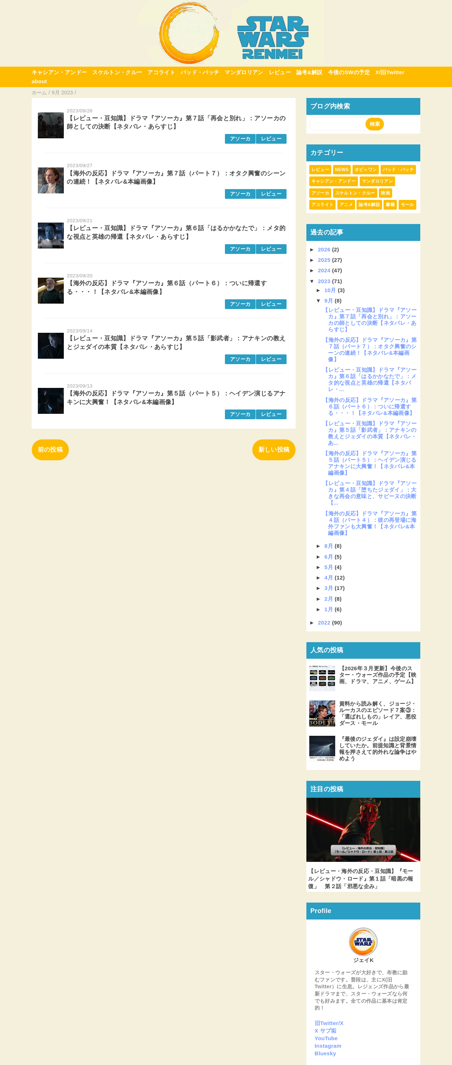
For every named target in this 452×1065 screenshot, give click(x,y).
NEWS (342, 169)
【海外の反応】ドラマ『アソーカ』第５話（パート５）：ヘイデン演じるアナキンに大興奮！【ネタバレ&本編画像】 (370, 463)
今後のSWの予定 (349, 72)
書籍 (390, 204)
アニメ (346, 204)
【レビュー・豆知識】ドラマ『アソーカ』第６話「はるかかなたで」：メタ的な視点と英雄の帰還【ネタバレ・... (370, 379)
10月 (331, 290)
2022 (325, 622)
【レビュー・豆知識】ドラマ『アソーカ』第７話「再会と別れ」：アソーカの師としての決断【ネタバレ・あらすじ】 (370, 319)
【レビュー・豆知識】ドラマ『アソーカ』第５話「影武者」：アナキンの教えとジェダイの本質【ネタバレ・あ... (370, 433)
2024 (325, 270)
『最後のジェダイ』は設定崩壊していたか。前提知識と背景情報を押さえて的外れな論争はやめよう (378, 748)
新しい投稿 (274, 449)
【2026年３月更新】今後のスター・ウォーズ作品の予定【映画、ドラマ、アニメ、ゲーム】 (378, 674)
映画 (385, 193)
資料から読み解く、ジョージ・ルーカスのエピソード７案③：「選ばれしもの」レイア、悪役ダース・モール (378, 713)
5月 (329, 567)
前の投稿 (50, 449)
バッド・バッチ (200, 72)
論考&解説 (309, 72)
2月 (329, 599)
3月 (329, 588)
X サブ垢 (326, 1031)
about (39, 81)
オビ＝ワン (366, 169)
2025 (325, 260)
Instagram (328, 1046)
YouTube (326, 1038)
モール (407, 204)
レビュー (280, 72)
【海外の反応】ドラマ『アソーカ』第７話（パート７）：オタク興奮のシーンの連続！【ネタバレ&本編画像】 (370, 349)
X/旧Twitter (390, 72)
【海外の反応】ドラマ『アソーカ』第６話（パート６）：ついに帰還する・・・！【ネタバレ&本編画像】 (370, 406)
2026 (325, 249)
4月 (329, 577)
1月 (329, 609)
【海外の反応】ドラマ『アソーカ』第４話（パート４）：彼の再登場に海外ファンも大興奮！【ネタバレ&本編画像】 (370, 523)
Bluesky (325, 1053)
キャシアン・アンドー (59, 72)
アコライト (161, 72)
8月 (329, 546)
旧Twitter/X (329, 1023)
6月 (329, 557)
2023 (325, 281)
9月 (329, 300)
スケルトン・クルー (117, 72)
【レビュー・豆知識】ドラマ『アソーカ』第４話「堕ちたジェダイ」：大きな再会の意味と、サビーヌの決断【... (370, 493)
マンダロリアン (244, 72)
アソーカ (240, 139)
